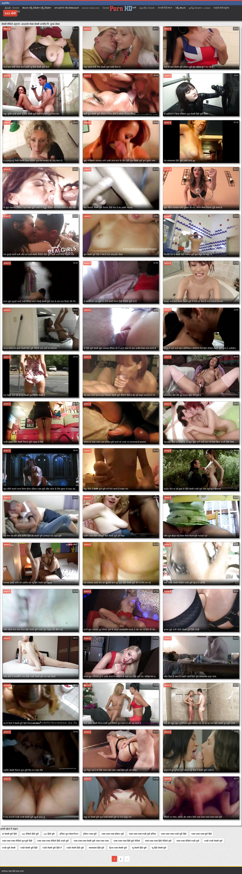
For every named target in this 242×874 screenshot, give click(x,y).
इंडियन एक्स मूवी (90, 834)
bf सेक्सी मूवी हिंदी (9, 834)
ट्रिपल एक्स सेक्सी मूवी (118, 848)
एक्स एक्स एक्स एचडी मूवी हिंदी (173, 834)
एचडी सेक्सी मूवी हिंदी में (52, 848)
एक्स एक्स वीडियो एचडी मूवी (187, 841)
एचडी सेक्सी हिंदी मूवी (75, 848)
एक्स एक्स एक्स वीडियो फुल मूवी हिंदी (17, 841)
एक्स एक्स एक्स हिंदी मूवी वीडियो (127, 841)
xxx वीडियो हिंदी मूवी (30, 834)
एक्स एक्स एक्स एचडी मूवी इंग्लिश (142, 834)
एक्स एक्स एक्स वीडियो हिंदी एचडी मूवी (53, 841)
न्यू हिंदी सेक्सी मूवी (159, 848)
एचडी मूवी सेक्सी (8, 848)
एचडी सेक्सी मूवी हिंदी (29, 848)
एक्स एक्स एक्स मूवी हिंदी (201, 834)
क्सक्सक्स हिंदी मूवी (96, 848)
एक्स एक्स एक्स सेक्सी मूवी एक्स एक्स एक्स (91, 841)
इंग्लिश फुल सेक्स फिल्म (69, 834)
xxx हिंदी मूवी (49, 834)
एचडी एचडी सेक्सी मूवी (213, 841)
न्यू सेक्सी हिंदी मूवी (139, 848)
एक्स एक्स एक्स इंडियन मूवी (113, 834)
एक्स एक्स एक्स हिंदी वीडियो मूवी (158, 841)
